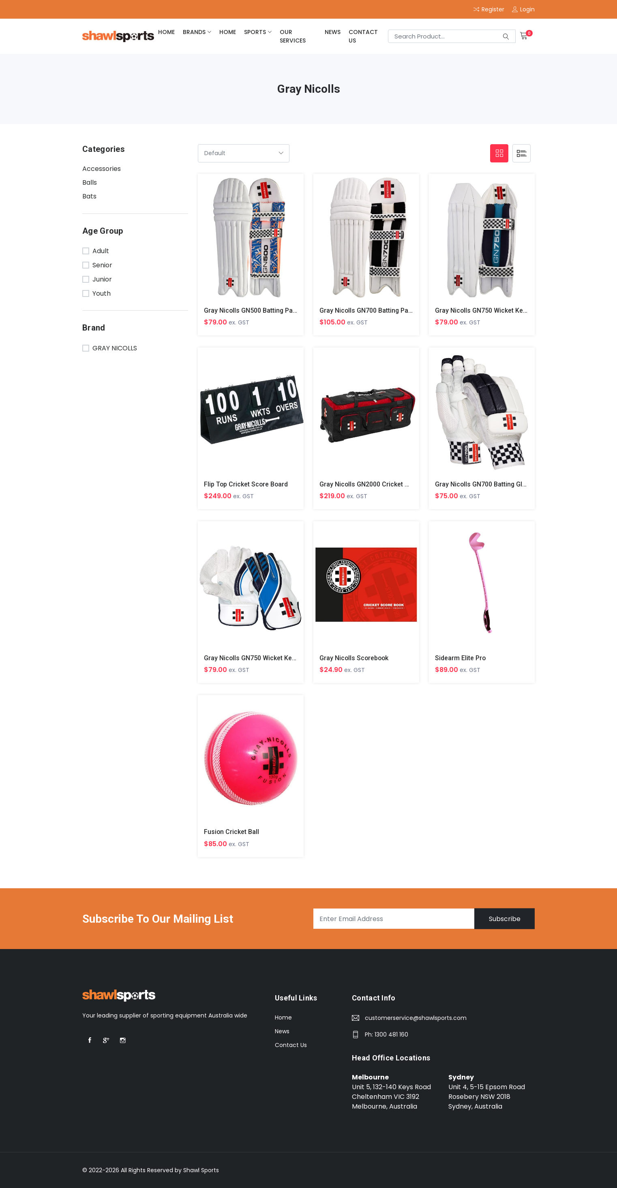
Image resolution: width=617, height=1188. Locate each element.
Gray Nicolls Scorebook (354, 658)
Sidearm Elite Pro (460, 658)
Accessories (101, 168)
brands (194, 32)
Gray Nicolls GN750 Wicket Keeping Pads (496, 310)
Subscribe (504, 919)
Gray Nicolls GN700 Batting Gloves (486, 484)
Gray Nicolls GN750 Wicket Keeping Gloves (267, 658)
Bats (89, 196)
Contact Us (363, 36)
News (333, 32)
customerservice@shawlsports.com (416, 1018)
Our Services (293, 36)
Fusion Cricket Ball (231, 832)
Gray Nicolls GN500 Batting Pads (252, 310)
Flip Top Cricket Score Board (246, 484)
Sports (255, 32)
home (166, 32)
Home (283, 1018)
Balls (89, 182)
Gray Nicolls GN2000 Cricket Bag (368, 484)
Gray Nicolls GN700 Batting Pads (367, 310)
